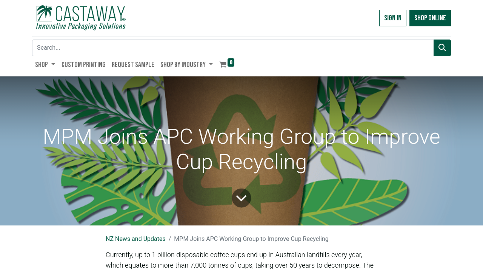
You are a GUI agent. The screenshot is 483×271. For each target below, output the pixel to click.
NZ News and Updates (136, 238)
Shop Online (430, 18)
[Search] (442, 48)
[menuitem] (83, 64)
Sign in (392, 18)
